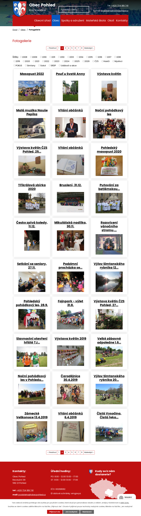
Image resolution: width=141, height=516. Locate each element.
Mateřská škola (96, 20)
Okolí (111, 20)
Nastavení (87, 512)
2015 (90, 57)
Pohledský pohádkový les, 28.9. (32, 303)
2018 (118, 57)
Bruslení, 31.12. (70, 185)
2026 (87, 61)
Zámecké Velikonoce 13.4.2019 (32, 415)
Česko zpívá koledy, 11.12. (32, 224)
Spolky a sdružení (72, 20)
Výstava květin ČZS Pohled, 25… (32, 149)
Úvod (29, 20)
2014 (81, 57)
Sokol (43, 65)
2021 (37, 61)
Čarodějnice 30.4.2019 (70, 378)
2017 (109, 57)
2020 (27, 61)
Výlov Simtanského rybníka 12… (109, 266)
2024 (66, 61)
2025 (77, 61)
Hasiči (107, 61)
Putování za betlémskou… (109, 187)
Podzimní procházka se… (70, 266)
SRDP (53, 65)
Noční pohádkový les (109, 112)
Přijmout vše (54, 512)
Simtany (31, 65)
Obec (55, 20)
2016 (100, 57)
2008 (24, 57)
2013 (71, 57)
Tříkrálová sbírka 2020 (32, 187)
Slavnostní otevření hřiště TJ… (31, 340)
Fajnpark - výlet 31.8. (70, 303)
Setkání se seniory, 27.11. (32, 266)
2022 (46, 61)
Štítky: (16, 56)
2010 (44, 57)
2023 (56, 61)
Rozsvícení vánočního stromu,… (109, 226)
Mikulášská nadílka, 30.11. (70, 224)
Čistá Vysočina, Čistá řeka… (109, 415)
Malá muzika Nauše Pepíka (32, 112)
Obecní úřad (42, 20)
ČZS (97, 61)
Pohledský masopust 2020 (109, 149)
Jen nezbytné (71, 512)
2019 (18, 61)
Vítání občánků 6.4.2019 (70, 415)
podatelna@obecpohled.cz (114, 10)
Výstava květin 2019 (70, 338)
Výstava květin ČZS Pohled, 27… (109, 303)
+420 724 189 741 (119, 5)
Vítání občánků (70, 110)
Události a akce (68, 65)
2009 (34, 57)
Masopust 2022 (32, 74)
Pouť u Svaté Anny (70, 74)
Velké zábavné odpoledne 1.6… (109, 340)
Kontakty (122, 20)
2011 (53, 57)
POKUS (19, 65)
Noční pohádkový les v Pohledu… (32, 378)
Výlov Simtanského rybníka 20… (109, 378)
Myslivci (118, 61)
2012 (62, 57)
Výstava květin (109, 74)
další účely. (124, 503)
